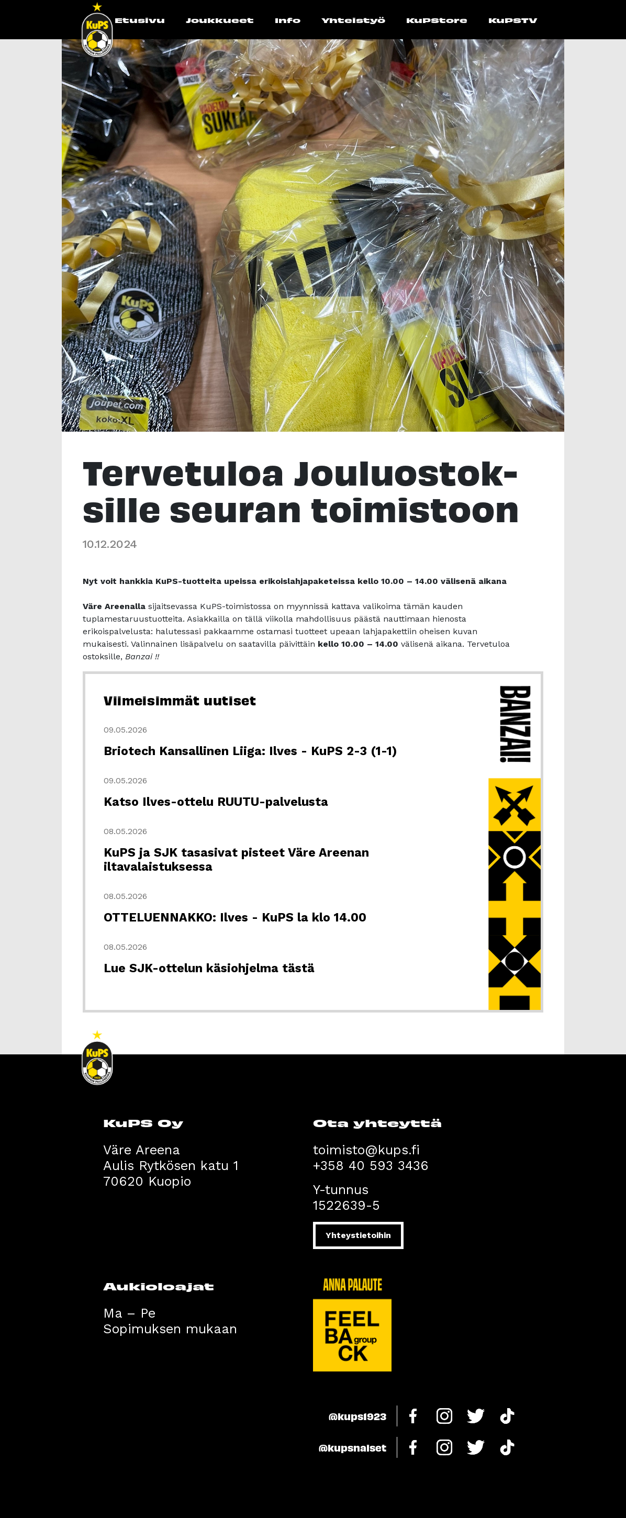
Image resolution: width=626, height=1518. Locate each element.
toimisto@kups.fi (366, 1149)
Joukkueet (220, 20)
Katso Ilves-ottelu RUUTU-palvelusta (216, 802)
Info (287, 20)
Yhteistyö (353, 20)
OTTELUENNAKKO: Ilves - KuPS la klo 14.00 (235, 917)
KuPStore (436, 20)
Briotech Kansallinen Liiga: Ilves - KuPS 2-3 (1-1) (250, 751)
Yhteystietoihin (358, 1235)
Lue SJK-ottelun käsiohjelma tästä (209, 968)
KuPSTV (513, 20)
